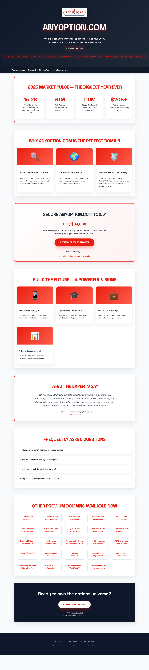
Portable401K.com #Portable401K (28, 558)
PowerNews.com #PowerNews (51, 558)
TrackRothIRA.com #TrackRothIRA (74, 583)
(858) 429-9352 (77, 631)
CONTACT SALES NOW (74, 623)
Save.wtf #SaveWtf (28, 570)
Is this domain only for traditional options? (40, 484)
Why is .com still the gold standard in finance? (41, 493)
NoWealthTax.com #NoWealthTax (121, 546)
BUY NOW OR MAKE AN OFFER (74, 251)
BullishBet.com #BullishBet (74, 534)
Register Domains (18, 70)
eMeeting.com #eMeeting (120, 534)
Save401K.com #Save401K (51, 571)
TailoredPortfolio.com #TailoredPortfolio (28, 583)
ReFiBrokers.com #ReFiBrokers (97, 558)
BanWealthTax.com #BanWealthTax (51, 534)
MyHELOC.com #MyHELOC (74, 546)
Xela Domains (75, 265)
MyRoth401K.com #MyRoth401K (97, 546)
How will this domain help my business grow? (41, 474)
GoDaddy (62, 265)
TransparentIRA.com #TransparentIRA (98, 583)
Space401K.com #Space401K (98, 571)
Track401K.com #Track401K (51, 583)
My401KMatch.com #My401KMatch (51, 546)
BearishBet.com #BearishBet (98, 534)
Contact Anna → (75, 427)
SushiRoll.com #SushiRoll (121, 571)
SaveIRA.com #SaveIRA (74, 571)
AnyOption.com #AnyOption (28, 534)
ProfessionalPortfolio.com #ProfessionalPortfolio (75, 558)
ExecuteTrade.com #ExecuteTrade (28, 546)
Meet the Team (44, 70)
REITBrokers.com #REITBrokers (120, 558)
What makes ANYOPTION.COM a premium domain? (44, 465)
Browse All (32, 70)
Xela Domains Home (60, 70)
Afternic (86, 265)
